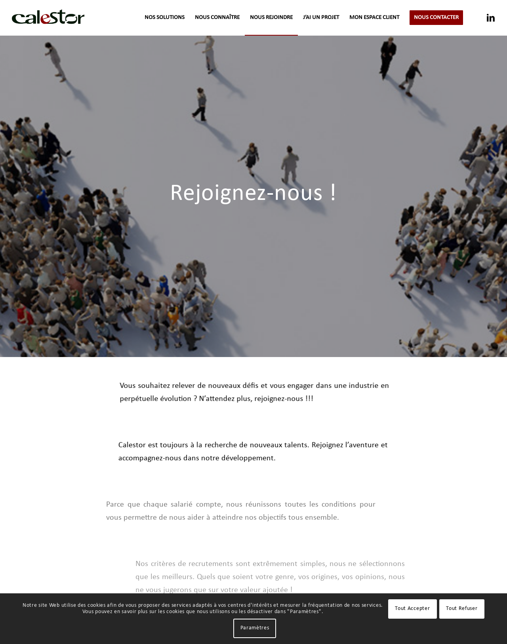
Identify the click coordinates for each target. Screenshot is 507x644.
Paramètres (254, 628)
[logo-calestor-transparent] (48, 17)
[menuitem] (164, 17)
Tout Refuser (461, 609)
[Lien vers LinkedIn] (491, 17)
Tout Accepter (412, 609)
